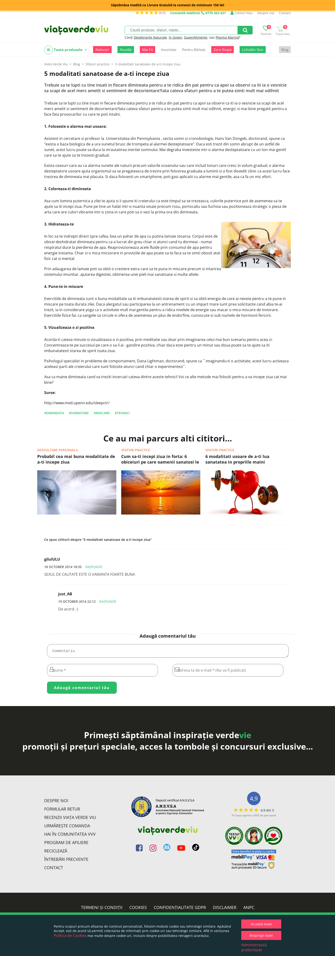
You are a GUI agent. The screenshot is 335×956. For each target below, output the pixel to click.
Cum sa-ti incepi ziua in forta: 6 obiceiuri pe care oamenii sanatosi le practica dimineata (160, 460)
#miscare (102, 413)
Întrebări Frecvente (66, 861)
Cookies (138, 909)
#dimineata (54, 413)
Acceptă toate (261, 924)
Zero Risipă (222, 49)
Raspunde (93, 567)
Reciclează (55, 852)
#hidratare (79, 413)
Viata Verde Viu (56, 64)
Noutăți (126, 49)
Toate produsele (65, 50)
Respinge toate (261, 935)
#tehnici (122, 413)
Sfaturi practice (135, 450)
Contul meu (242, 13)
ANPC (248, 909)
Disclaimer (224, 909)
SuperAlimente (195, 37)
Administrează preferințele (254, 947)
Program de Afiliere (66, 844)
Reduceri (102, 49)
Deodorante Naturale (150, 37)
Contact (285, 13)
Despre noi (265, 13)
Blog (284, 49)
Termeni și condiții (101, 909)
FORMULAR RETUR (62, 811)
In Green (175, 37)
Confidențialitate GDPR (180, 909)
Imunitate (168, 49)
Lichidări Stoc (252, 49)
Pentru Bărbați (193, 49)
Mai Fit (147, 49)
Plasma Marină (227, 37)
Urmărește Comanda (67, 827)
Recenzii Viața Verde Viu (70, 819)
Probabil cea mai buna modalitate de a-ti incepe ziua (76, 459)
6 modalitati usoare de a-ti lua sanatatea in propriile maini (237, 459)
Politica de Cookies (70, 935)
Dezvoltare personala (57, 450)
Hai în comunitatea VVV (70, 836)
